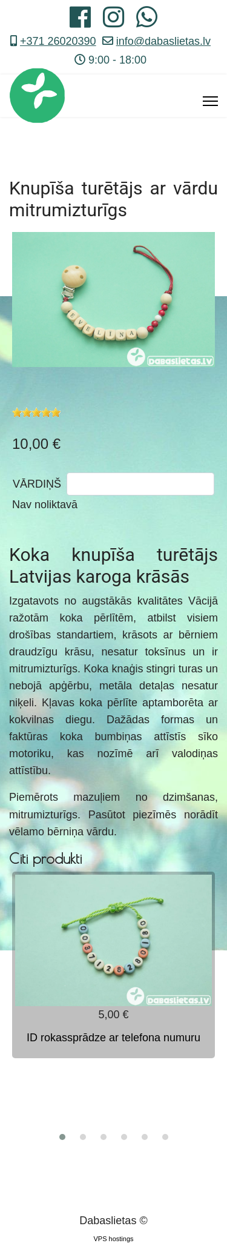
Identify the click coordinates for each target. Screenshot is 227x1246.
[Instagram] (113, 21)
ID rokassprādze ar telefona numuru (113, 1038)
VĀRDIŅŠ (37, 484)
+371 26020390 (58, 41)
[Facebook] (80, 21)
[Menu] (210, 101)
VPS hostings (113, 1238)
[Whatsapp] (146, 21)
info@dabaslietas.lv (163, 41)
